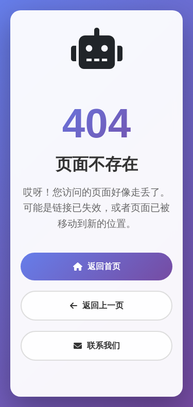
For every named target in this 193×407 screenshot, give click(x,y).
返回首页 (96, 266)
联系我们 (97, 345)
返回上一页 (97, 305)
